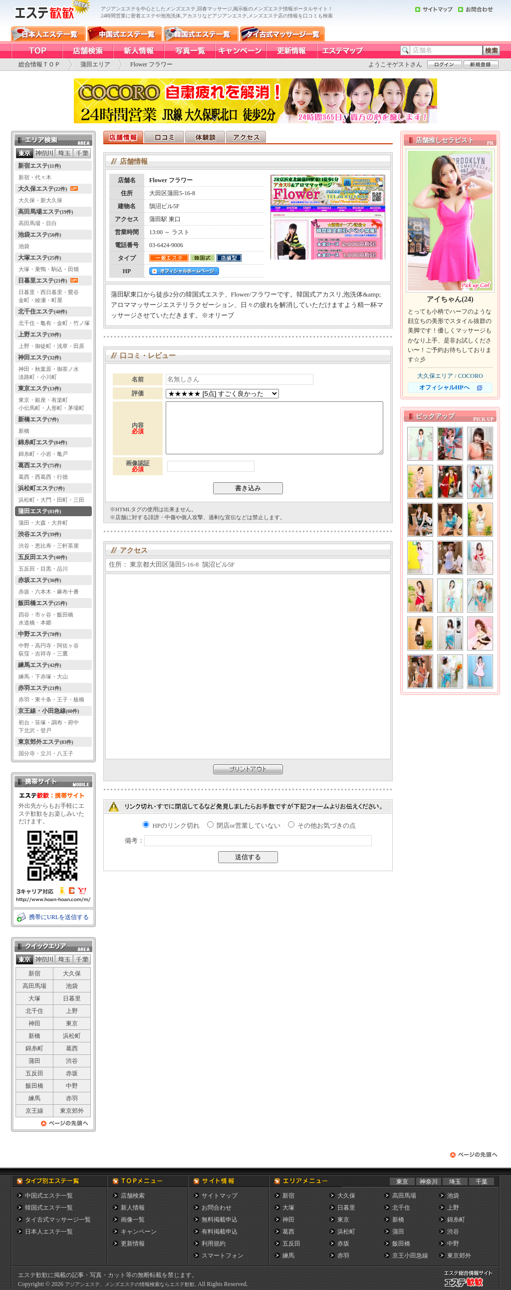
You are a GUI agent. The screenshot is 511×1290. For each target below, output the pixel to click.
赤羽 (72, 1098)
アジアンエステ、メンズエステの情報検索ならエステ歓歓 (130, 1284)
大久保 (72, 973)
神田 (34, 1023)
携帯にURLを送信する (59, 917)
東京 (72, 1023)
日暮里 (72, 998)
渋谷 (72, 1060)
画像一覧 (133, 1219)
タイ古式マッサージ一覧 (58, 1219)
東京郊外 (72, 1110)
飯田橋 (34, 1085)
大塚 (34, 998)
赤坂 (72, 1073)
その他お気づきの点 (322, 825)
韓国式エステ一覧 (49, 1207)
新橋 (34, 1035)
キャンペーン (139, 1231)
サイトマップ (220, 1195)
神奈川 (429, 1181)
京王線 (34, 1110)
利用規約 (214, 1243)
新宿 (34, 973)
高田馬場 (34, 985)
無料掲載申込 (220, 1219)
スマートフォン (223, 1255)
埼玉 (455, 1181)
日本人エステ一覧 (49, 1231)
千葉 (482, 1181)
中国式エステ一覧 (49, 1195)
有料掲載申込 (220, 1231)
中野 (72, 1085)
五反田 (34, 1073)
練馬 (34, 1098)
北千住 (34, 1010)
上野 (72, 1010)
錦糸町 (34, 1048)
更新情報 (133, 1243)
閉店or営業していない (243, 825)
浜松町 (72, 1035)
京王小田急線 (410, 1255)
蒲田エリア (95, 64)
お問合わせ (217, 1207)
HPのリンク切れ (171, 825)
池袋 (72, 985)
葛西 (72, 1048)
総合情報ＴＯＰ (39, 64)
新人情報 (133, 1207)
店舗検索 (133, 1195)
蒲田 (34, 1060)
